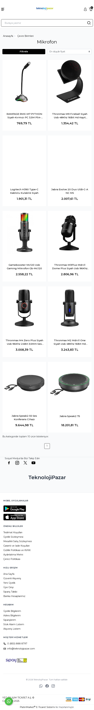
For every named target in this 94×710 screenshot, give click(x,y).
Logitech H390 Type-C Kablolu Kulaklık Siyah (24, 191)
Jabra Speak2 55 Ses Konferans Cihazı (24, 417)
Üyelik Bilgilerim (12, 611)
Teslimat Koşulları (12, 532)
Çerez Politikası (11, 559)
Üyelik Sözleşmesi (13, 536)
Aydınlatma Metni (13, 554)
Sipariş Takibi (10, 591)
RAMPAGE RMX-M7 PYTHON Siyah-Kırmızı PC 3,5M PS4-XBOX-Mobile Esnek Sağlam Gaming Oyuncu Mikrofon (24, 115)
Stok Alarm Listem (13, 624)
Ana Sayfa (8, 574)
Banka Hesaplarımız (14, 596)
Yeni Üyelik (9, 582)
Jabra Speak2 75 (70, 416)
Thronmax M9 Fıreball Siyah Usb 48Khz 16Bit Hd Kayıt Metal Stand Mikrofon (69, 115)
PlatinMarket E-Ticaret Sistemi (37, 707)
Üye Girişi (8, 587)
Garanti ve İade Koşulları (16, 545)
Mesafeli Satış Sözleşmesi (17, 541)
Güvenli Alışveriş (12, 578)
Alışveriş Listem (12, 628)
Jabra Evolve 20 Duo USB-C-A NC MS (69, 191)
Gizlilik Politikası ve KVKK (17, 550)
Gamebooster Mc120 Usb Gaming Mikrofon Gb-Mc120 (24, 266)
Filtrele (24, 51)
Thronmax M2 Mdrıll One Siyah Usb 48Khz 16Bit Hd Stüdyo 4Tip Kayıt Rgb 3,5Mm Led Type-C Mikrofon (69, 342)
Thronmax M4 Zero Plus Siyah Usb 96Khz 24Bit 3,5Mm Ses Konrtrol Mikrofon (24, 342)
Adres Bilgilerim (12, 615)
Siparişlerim (9, 620)
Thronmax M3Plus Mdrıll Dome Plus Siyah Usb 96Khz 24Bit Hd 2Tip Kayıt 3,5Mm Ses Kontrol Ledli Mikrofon (69, 266)
